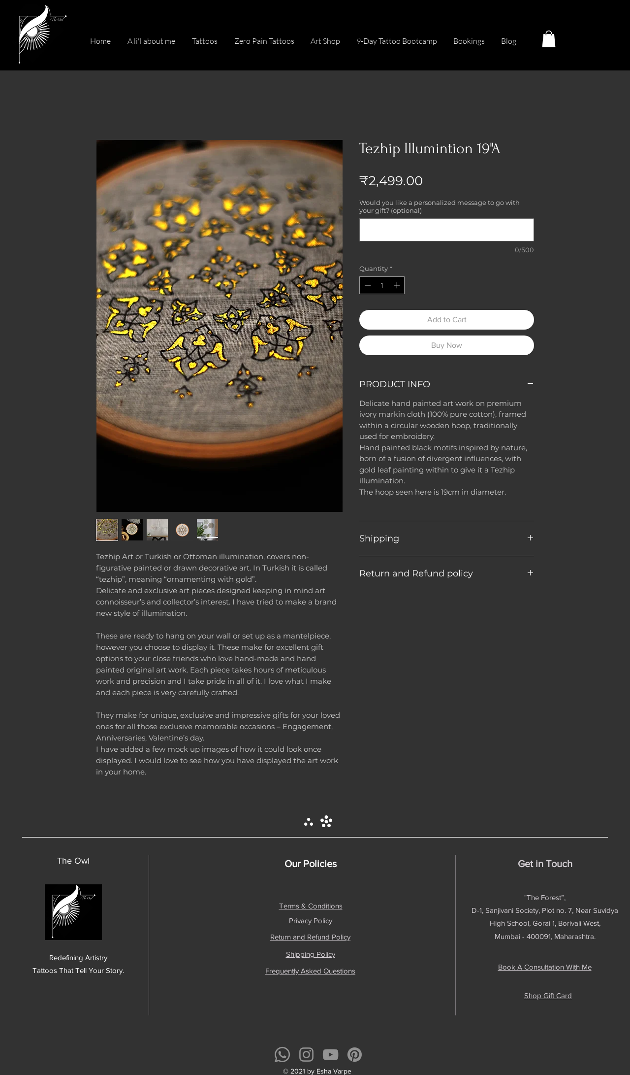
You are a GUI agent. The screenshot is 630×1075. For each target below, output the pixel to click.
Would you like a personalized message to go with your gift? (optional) (439, 206)
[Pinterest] (354, 1054)
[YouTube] (330, 1054)
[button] (549, 39)
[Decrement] (367, 285)
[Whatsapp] (282, 1054)
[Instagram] (306, 1054)
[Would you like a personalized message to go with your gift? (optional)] (447, 230)
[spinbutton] (382, 285)
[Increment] (398, 285)
